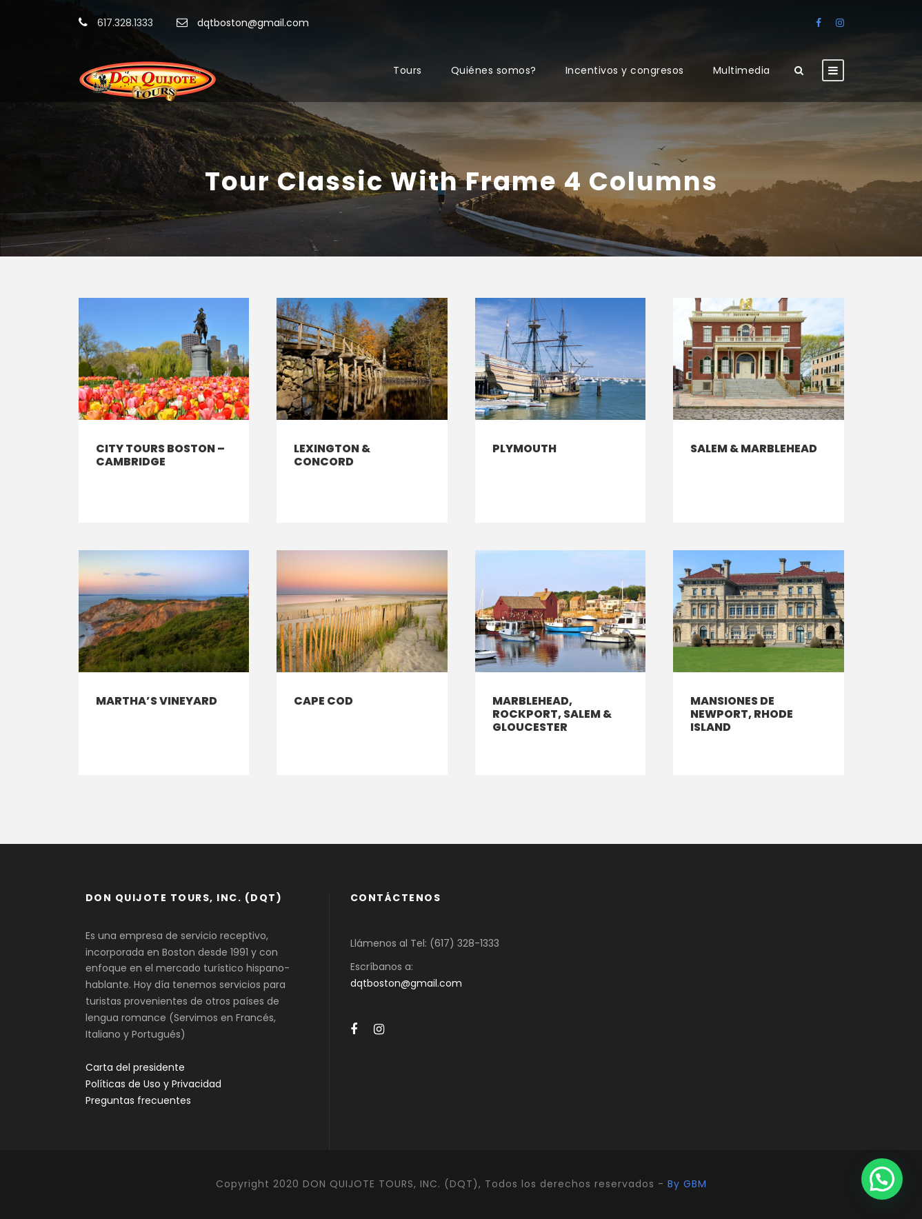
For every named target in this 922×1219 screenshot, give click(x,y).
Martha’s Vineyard (156, 701)
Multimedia (741, 70)
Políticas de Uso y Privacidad (153, 1084)
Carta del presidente (135, 1067)
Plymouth (524, 448)
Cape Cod (323, 701)
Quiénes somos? (494, 70)
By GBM (687, 1184)
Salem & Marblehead (753, 448)
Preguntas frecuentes (138, 1100)
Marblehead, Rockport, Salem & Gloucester (552, 714)
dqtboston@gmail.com (253, 23)
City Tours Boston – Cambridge (160, 455)
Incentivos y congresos (624, 70)
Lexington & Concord (332, 455)
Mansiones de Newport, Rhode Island (741, 714)
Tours (407, 70)
